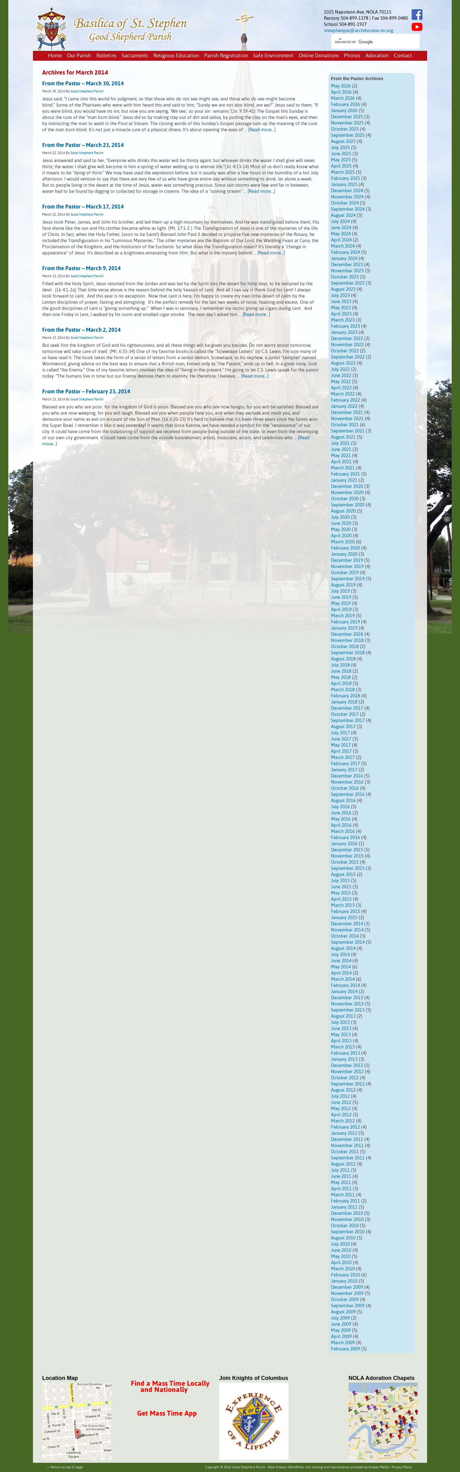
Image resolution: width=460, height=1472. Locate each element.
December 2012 (347, 1065)
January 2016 (344, 843)
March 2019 (343, 616)
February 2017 (345, 763)
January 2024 (344, 258)
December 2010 (347, 1213)
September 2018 (348, 653)
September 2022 (348, 357)
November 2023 (347, 271)
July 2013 (340, 1022)
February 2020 (345, 548)
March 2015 (343, 905)
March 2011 (343, 1195)
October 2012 (345, 1078)
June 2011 (341, 1176)
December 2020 (347, 486)
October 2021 (345, 425)
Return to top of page (66, 1467)
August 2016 (343, 800)
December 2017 (347, 708)
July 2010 (340, 1244)
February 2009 (345, 1349)
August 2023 (343, 289)
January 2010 (344, 1281)
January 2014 (344, 991)
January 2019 (344, 628)
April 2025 (341, 166)
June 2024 (341, 227)
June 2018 (341, 671)
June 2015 (341, 887)
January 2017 (344, 770)
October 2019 (345, 572)
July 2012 (340, 1096)
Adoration (377, 56)
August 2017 (343, 726)
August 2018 (343, 659)
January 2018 (344, 702)
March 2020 (343, 542)
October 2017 (345, 714)
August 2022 (343, 363)
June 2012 (341, 1102)
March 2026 (343, 98)
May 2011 (341, 1182)
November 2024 (347, 197)
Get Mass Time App (167, 1413)
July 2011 (340, 1170)
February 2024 (345, 252)
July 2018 (340, 665)
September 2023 (348, 283)
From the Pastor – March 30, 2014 (83, 84)
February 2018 (345, 696)
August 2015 (343, 874)
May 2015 (341, 893)
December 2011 (347, 1139)
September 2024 (348, 209)
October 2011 (345, 1152)
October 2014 (345, 936)
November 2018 (347, 640)
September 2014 (348, 942)
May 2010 (341, 1256)
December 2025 (347, 117)
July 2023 (340, 295)
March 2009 (343, 1342)
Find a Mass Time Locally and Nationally (170, 1386)
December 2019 (347, 560)
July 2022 (340, 369)
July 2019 (340, 591)
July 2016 (340, 807)
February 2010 (345, 1275)
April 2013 (341, 1041)
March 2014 (343, 979)
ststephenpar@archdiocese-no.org (358, 30)
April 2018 (341, 683)
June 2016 (341, 813)
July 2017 (340, 733)
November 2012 (347, 1071)
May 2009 (341, 1330)
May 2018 (341, 677)
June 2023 (341, 301)
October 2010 (345, 1225)
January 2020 (344, 554)
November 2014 (347, 930)
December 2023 (347, 264)
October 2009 (345, 1299)
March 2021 (343, 468)
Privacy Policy (402, 1467)
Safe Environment (273, 56)
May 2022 (341, 381)
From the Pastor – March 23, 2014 (83, 145)
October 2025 (345, 129)
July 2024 (340, 221)
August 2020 (343, 511)
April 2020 (341, 535)
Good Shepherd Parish (87, 91)
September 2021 (348, 431)
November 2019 (347, 566)
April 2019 (341, 609)
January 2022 (344, 406)
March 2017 (343, 757)
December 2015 (347, 850)
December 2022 (347, 338)
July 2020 (340, 517)
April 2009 (341, 1336)
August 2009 (343, 1312)
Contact (403, 56)
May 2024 (341, 234)
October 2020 (345, 499)
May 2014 (341, 967)
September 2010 (348, 1232)
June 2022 (341, 375)
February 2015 (345, 911)
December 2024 (347, 191)
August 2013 (343, 1016)
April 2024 (341, 240)
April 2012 (341, 1115)
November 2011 (347, 1145)
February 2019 (345, 622)
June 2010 (341, 1250)
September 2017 (348, 720)
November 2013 (347, 1004)
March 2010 (343, 1269)
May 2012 (341, 1108)
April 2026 (341, 92)
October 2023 (345, 277)
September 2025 (348, 135)
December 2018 (347, 634)
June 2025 (341, 154)
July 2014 (340, 954)
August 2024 (343, 215)
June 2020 (341, 523)
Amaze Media (379, 1467)
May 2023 (341, 308)
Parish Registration (226, 56)
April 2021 (341, 462)
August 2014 (343, 948)
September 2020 (348, 505)
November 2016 (347, 782)
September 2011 (348, 1158)
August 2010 (343, 1238)
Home (55, 56)
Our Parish (79, 56)
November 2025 (347, 123)
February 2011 (345, 1201)
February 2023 (345, 326)
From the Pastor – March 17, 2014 (83, 207)
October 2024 (345, 203)
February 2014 (345, 985)
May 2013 (341, 1034)
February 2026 (345, 104)
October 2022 (345, 351)
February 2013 (345, 1053)
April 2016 (341, 825)
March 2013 (343, 1047)
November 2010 (347, 1219)
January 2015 (344, 917)
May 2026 (341, 86)
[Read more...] (262, 130)
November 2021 (347, 418)
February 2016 (345, 837)
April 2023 (341, 314)
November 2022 (347, 345)
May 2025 (341, 160)
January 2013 (344, 1059)
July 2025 (340, 147)
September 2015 (348, 868)
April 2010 (341, 1262)
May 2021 (341, 455)
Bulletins (106, 56)
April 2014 (341, 973)
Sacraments (135, 56)
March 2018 (343, 689)
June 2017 (341, 739)
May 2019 (341, 603)
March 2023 (343, 320)
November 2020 (347, 492)
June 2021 (341, 449)
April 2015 (341, 899)
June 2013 (341, 1028)
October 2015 (345, 862)
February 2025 (345, 178)
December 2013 (347, 998)
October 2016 (345, 788)
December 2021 (347, 412)
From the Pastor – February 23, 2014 (86, 392)
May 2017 (341, 745)
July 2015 (340, 880)
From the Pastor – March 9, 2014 (81, 268)
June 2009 (341, 1324)
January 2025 (344, 184)
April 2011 (341, 1188)
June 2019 (341, 597)
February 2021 (345, 474)
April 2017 (341, 751)
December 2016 (347, 776)
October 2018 (345, 646)
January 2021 (344, 480)
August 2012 (343, 1090)
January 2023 (344, 332)
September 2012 (348, 1084)
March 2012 (343, 1121)
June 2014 (341, 961)
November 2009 (347, 1293)
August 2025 (343, 141)
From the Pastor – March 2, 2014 (81, 330)
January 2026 (344, 110)
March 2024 (343, 246)
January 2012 (344, 1133)
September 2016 (348, 794)
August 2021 (343, 437)
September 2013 (348, 1010)
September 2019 (348, 579)
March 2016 (343, 831)
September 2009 (348, 1306)
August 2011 (343, 1164)
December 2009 (347, 1287)
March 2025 (343, 172)
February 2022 (345, 400)
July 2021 (340, 443)
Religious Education (176, 56)
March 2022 (343, 394)
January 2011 (344, 1207)
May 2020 (341, 529)
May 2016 (341, 819)
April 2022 (341, 388)
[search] (370, 41)
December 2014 (347, 924)
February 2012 (345, 1127)
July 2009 (340, 1318)
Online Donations (319, 56)
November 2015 (347, 856)
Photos (352, 56)
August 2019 (343, 585)
